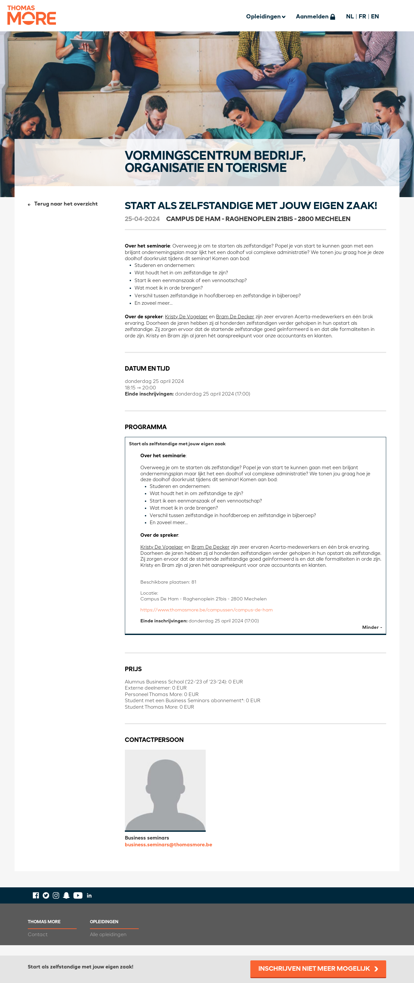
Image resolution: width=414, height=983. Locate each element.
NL (350, 17)
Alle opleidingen (108, 945)
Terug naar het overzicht (66, 204)
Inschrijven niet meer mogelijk (314, 969)
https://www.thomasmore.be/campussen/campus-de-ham (210, 619)
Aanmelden (312, 17)
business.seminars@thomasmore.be (168, 855)
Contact (38, 945)
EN (375, 17)
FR (362, 17)
